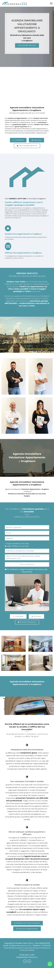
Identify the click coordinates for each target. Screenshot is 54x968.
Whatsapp (36, 140)
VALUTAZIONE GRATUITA (27, 45)
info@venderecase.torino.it (20, 945)
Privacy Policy (27, 572)
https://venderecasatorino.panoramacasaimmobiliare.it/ (27, 948)
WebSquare (33, 957)
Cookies (31, 950)
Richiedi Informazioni (27, 622)
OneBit (32, 955)
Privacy (23, 950)
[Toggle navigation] (51, 3)
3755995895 (18, 140)
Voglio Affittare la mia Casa (17, 546)
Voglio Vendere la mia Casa (17, 543)
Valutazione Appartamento (27, 928)
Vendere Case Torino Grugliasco (27, 923)
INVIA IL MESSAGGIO (27, 564)
